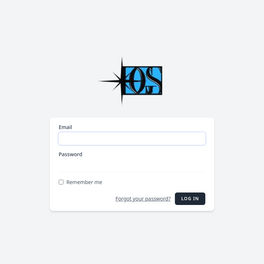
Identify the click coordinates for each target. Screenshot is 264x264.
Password (70, 154)
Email (65, 127)
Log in (190, 198)
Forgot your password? (142, 198)
